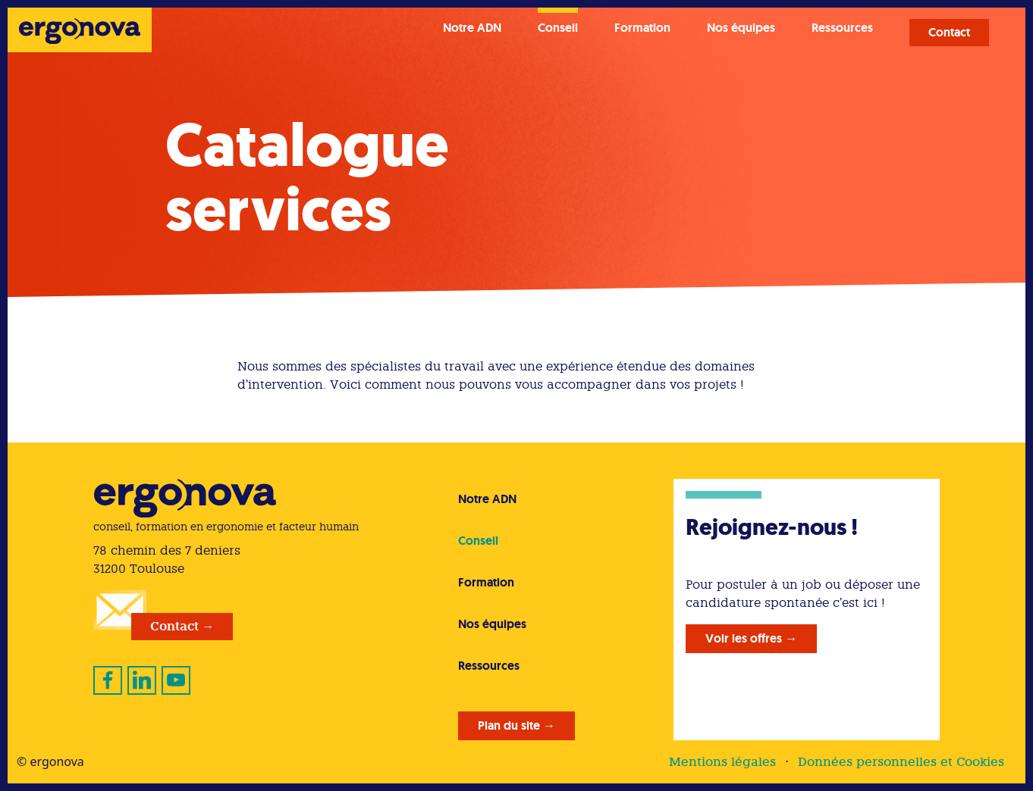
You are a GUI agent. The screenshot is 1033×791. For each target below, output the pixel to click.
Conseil (558, 28)
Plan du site (509, 725)
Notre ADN (472, 28)
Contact (949, 32)
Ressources (842, 28)
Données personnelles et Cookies (901, 762)
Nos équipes (741, 28)
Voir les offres (743, 638)
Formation (642, 28)
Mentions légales (722, 762)
